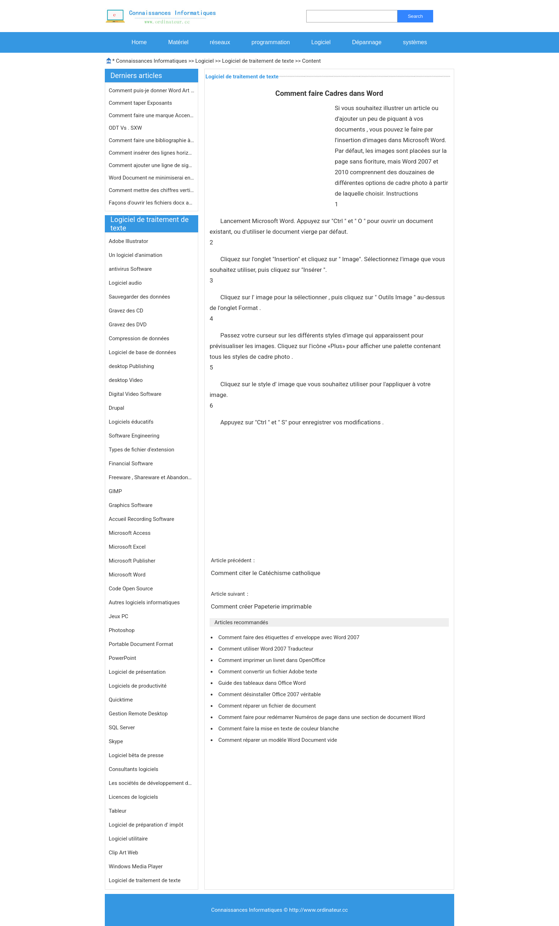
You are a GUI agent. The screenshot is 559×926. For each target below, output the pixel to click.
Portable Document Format (141, 644)
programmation (271, 42)
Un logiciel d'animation (135, 255)
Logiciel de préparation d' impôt (146, 825)
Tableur (118, 811)
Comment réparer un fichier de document (267, 706)
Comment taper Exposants (141, 103)
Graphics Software (131, 505)
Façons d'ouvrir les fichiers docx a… (150, 203)
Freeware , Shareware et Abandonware (151, 477)
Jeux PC (118, 616)
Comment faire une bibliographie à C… (151, 140)
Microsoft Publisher (132, 561)
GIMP (115, 491)
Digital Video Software (135, 394)
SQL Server (122, 727)
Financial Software (131, 463)
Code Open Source (131, 588)
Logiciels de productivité (137, 686)
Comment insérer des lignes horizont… (151, 153)
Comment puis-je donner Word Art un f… (151, 90)
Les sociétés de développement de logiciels (151, 783)
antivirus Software (130, 269)
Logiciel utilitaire (128, 839)
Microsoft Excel (127, 547)
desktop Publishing (131, 366)
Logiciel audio (125, 283)
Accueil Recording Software (141, 519)
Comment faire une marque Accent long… (151, 115)
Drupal (116, 408)
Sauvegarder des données (139, 297)
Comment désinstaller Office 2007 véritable (270, 694)
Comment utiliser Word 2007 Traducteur (266, 649)
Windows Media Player (136, 866)
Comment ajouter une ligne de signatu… (151, 165)
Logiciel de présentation (137, 672)
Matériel (178, 42)
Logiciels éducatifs (131, 422)
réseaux (220, 42)
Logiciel (320, 42)
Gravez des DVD (128, 324)
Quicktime (121, 700)
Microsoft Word (127, 574)
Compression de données (139, 338)
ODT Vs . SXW (126, 128)
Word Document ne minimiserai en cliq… (151, 178)
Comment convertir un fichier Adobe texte (268, 671)
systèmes (415, 42)
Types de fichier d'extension (141, 449)
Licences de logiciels (133, 797)
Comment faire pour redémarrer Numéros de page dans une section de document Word (322, 717)
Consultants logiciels (133, 769)
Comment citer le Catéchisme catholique (266, 572)
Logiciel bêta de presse (136, 755)
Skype (116, 741)
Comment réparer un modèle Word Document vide (278, 740)
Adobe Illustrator (128, 241)
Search (415, 16)
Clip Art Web (123, 852)
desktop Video (126, 380)
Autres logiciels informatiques (144, 602)
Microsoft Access (129, 533)
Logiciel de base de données (142, 352)
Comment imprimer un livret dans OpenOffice (272, 660)
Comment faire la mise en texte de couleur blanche (279, 728)
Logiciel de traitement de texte (258, 61)
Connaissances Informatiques (151, 61)
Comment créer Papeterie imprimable (262, 606)
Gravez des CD (126, 310)
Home (139, 42)
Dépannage (366, 42)
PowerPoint (122, 658)
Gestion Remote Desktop (138, 713)
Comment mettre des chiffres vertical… (151, 190)
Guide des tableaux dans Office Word (262, 683)
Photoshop (122, 630)
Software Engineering (134, 436)
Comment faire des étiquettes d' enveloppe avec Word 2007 (289, 637)
